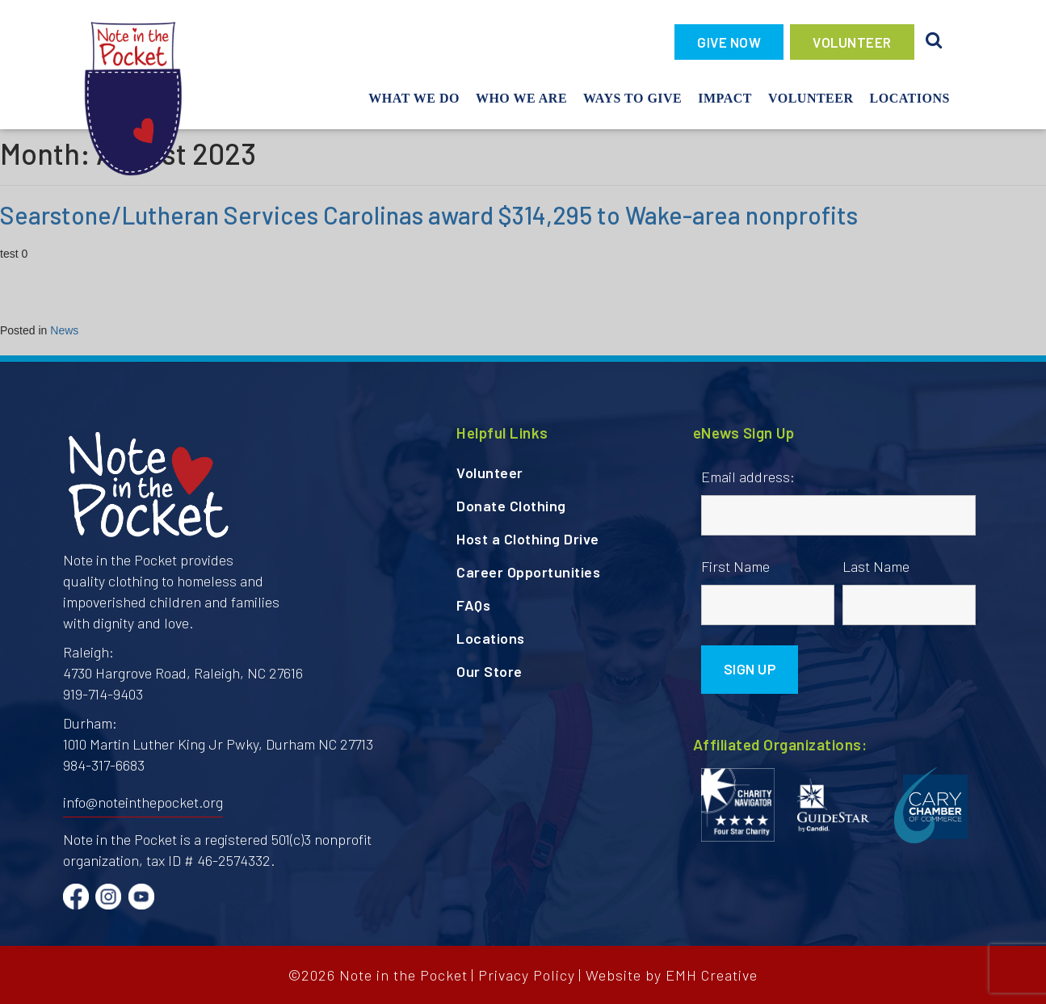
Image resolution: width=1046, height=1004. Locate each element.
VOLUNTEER (852, 42)
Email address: (748, 476)
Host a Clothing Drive (527, 539)
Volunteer (811, 98)
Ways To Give (632, 98)
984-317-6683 (104, 765)
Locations (910, 98)
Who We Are (521, 98)
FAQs (473, 605)
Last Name (875, 566)
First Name (735, 566)
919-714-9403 (103, 694)
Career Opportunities (528, 572)
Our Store (489, 671)
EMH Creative (712, 975)
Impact (725, 98)
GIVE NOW (729, 42)
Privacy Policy (526, 975)
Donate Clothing (511, 506)
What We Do (414, 98)
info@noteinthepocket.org (143, 802)
